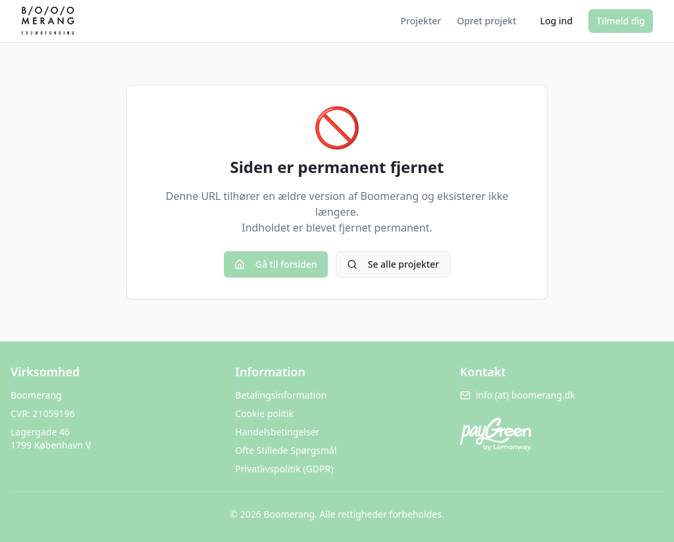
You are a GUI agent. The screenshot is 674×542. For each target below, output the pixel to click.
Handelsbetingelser (277, 432)
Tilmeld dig (620, 20)
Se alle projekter (393, 264)
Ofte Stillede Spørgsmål (285, 450)
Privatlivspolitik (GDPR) (284, 468)
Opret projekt (486, 20)
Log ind (556, 20)
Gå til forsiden (275, 264)
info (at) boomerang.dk (517, 395)
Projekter (421, 20)
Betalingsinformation (280, 395)
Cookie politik (264, 413)
